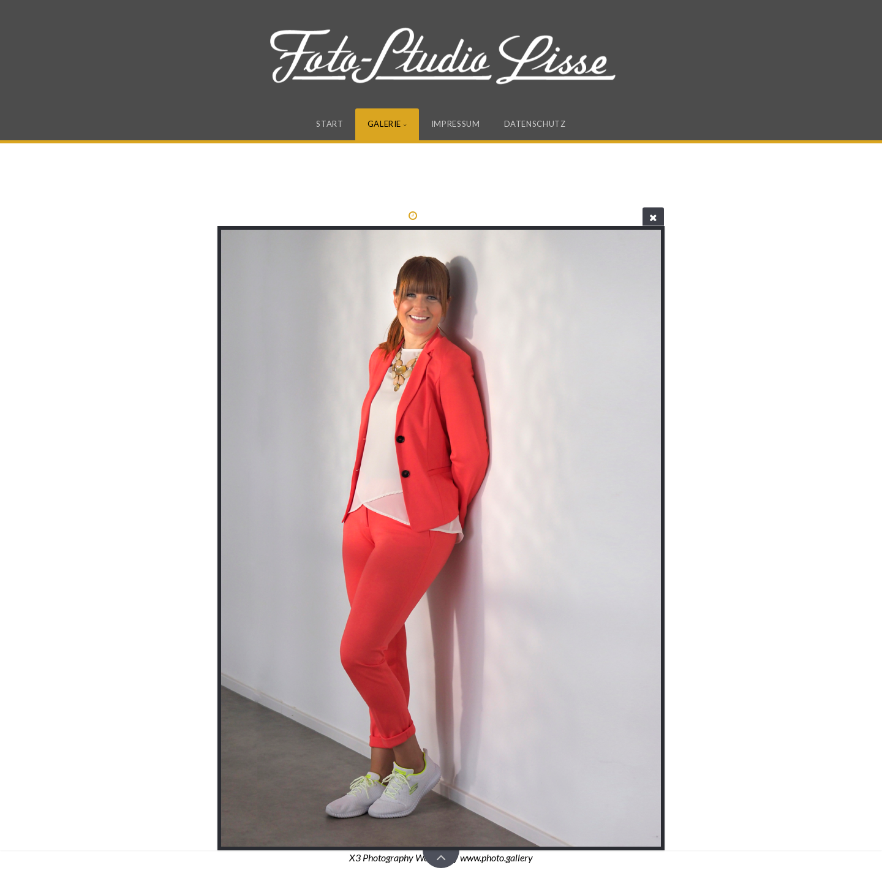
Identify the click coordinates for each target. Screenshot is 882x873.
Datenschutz (535, 124)
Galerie (385, 124)
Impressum (455, 124)
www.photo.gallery (496, 857)
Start (329, 124)
